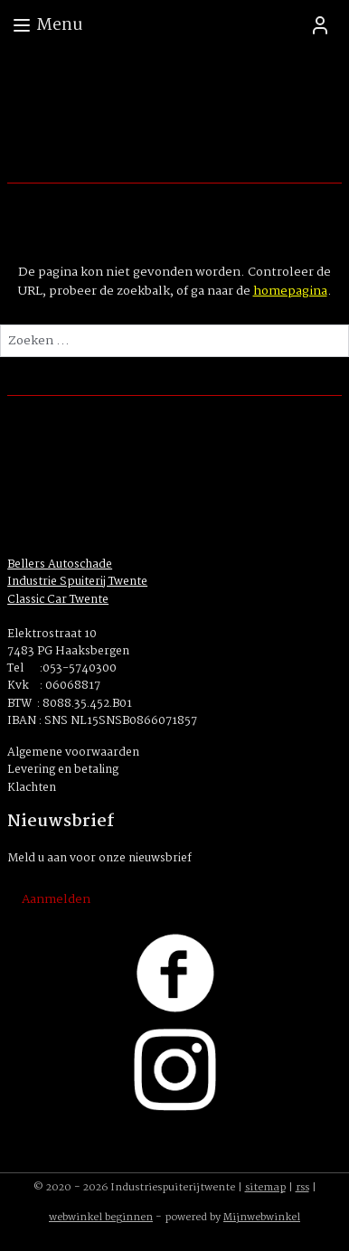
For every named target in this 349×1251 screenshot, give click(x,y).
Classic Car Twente (57, 599)
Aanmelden (56, 899)
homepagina (290, 291)
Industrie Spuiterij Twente (77, 581)
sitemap (265, 1188)
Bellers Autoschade (59, 564)
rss (302, 1188)
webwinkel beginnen (101, 1217)
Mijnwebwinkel (261, 1217)
